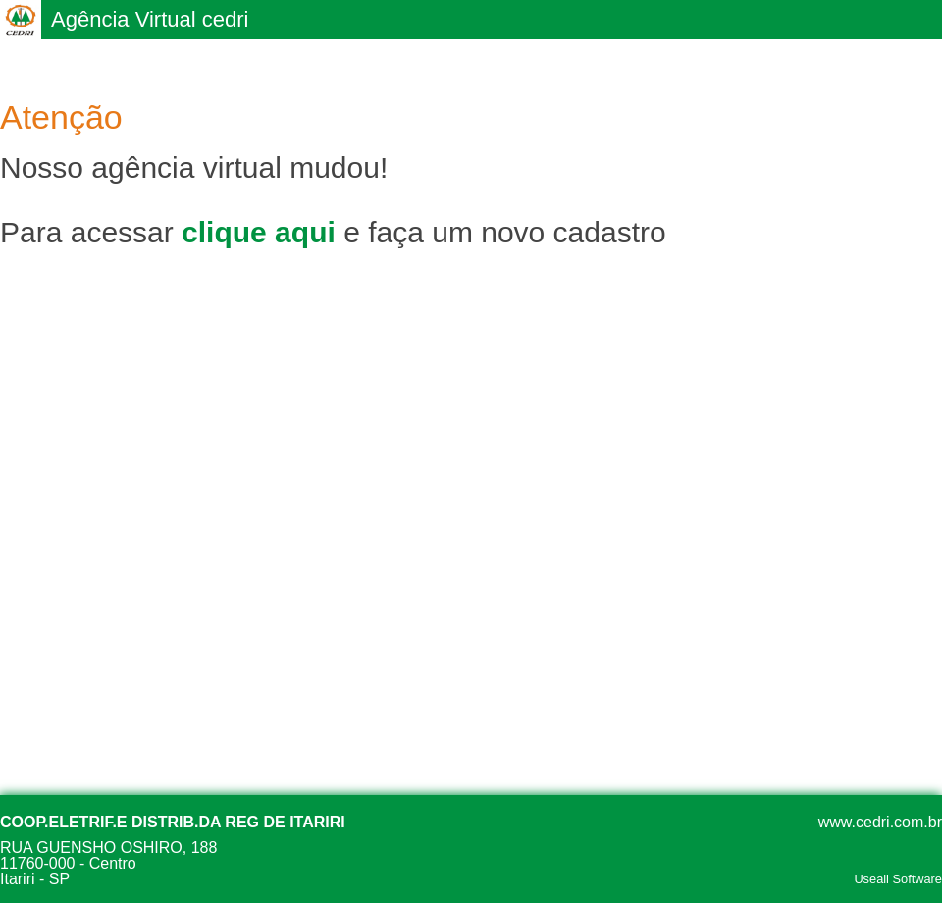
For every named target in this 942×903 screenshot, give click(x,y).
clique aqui (259, 232)
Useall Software (898, 880)
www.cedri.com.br (880, 822)
